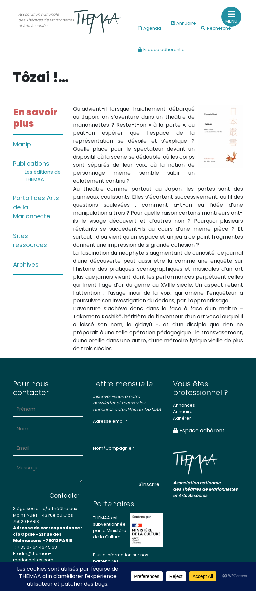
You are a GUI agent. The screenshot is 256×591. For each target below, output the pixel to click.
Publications (31, 163)
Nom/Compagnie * (114, 448)
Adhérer (182, 418)
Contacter (64, 496)
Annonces (184, 405)
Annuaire (183, 23)
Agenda (149, 28)
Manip (22, 144)
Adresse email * (110, 421)
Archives (26, 264)
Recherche (216, 28)
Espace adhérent (199, 430)
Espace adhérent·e (161, 49)
